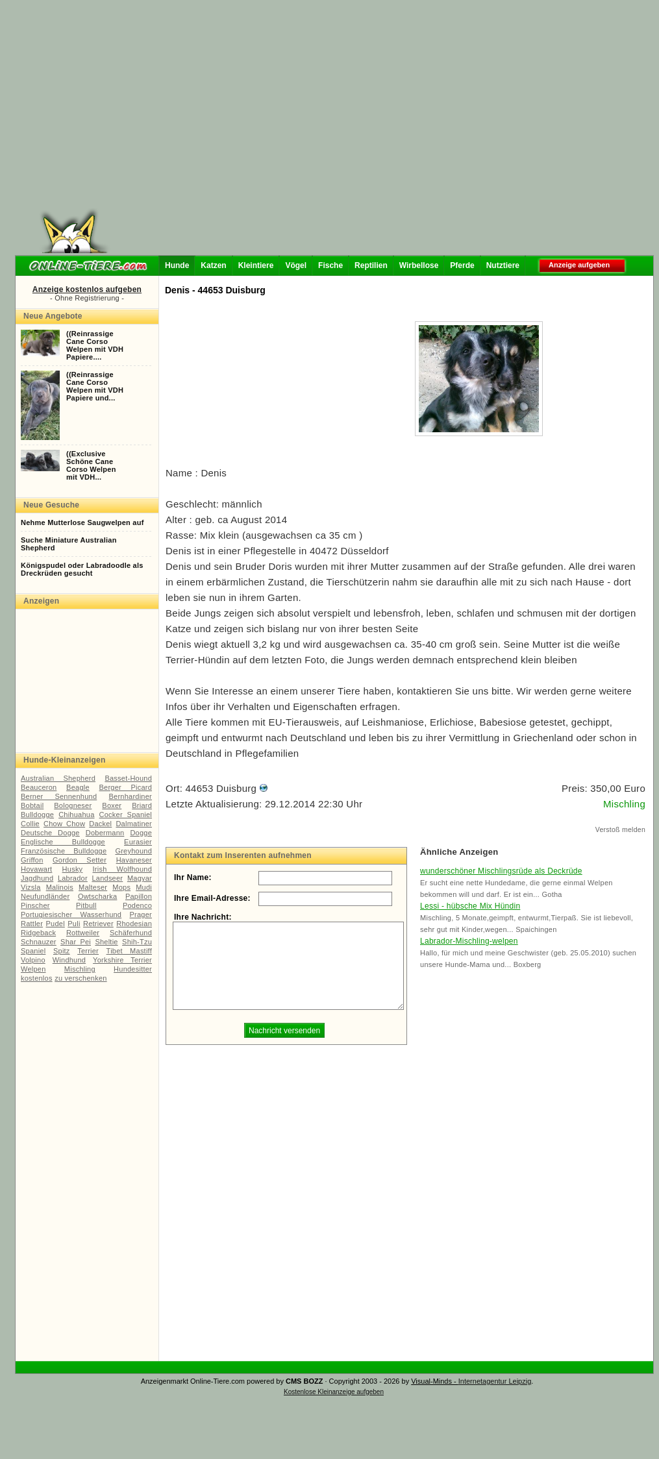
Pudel (55, 923)
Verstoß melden (620, 829)
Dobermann (105, 833)
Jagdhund (37, 878)
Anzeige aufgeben (579, 265)
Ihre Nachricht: (203, 917)
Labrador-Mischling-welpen (469, 941)
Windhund (69, 960)
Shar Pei (75, 942)
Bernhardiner (130, 796)
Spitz (61, 951)
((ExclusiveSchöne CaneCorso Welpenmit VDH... (91, 465)
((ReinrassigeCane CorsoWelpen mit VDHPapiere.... (94, 345)
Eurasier (138, 842)
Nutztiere (502, 265)
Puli (74, 923)
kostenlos (37, 978)
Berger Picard (126, 787)
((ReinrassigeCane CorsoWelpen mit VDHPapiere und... (94, 386)
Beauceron (38, 787)
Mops (121, 887)
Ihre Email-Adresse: (212, 898)
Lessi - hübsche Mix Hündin (470, 906)
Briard (142, 805)
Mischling (79, 969)
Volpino (33, 960)
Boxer (111, 805)
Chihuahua (76, 814)
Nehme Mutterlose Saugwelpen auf (82, 522)
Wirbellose (419, 265)
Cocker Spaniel (125, 814)
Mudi (144, 887)
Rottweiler (82, 933)
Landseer (107, 878)
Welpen (33, 969)
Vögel (295, 265)
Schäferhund (131, 933)
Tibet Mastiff (129, 951)
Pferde (462, 265)
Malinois (59, 887)
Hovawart (36, 869)
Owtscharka (97, 896)
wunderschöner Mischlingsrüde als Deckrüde (501, 871)
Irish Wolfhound (122, 869)
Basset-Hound (128, 778)
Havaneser (134, 860)
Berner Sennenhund (59, 796)
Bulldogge (37, 814)
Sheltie (106, 942)
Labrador (73, 878)
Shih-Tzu (137, 942)
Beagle (78, 787)
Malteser (93, 887)
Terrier (88, 951)
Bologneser (73, 805)
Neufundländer (45, 896)
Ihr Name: (193, 877)
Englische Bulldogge (63, 842)
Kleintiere (256, 265)
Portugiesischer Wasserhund (71, 914)
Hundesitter (133, 969)
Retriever (98, 923)
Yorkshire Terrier (122, 960)
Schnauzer (38, 942)
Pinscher (35, 905)
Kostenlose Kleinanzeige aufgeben (334, 1391)
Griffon (32, 860)
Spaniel (33, 951)
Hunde (177, 265)
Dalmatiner (134, 824)
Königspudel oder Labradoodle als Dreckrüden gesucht (82, 569)
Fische (330, 265)
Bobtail (32, 805)
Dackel (100, 824)
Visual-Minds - (434, 1381)
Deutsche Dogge (50, 833)
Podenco (137, 905)
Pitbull (86, 905)
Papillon (138, 896)
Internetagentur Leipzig (495, 1381)
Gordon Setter (79, 860)
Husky (72, 869)
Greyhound (133, 851)
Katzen (213, 265)
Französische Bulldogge (63, 851)
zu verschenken (80, 978)
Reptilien (371, 265)
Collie (30, 824)
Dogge (141, 833)
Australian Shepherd (58, 778)
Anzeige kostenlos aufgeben (87, 289)
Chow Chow (64, 824)
